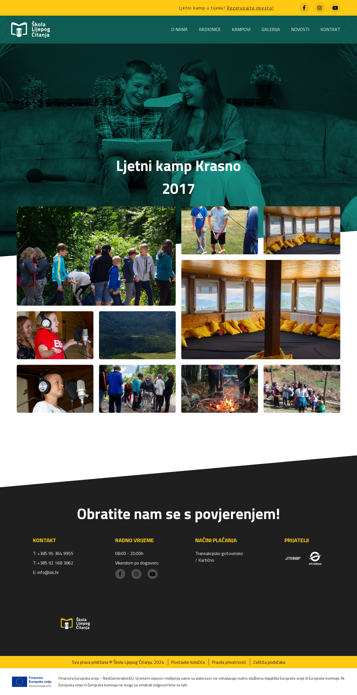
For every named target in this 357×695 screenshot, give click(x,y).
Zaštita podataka (269, 662)
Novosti (300, 29)
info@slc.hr (48, 572)
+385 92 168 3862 (55, 562)
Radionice (210, 29)
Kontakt (330, 29)
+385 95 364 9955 (55, 553)
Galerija (271, 29)
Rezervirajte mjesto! (250, 7)
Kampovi (241, 29)
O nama (179, 29)
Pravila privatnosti (229, 662)
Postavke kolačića (188, 662)
